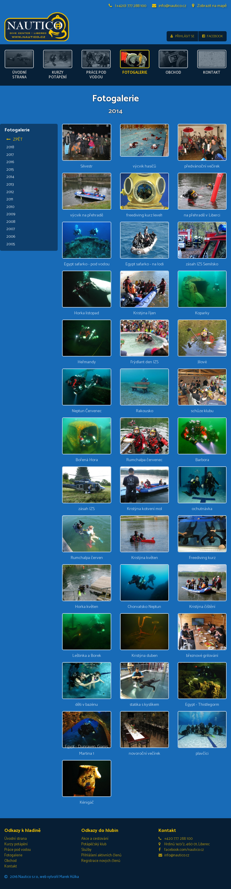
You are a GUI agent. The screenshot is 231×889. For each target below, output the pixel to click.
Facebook (212, 36)
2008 (10, 221)
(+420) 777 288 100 (127, 5)
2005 (10, 243)
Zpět (14, 139)
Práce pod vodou (17, 850)
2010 (10, 206)
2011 (9, 199)
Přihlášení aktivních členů (101, 855)
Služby (86, 850)
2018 (10, 147)
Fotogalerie (13, 855)
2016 (10, 161)
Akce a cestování (94, 838)
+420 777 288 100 (175, 838)
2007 (10, 228)
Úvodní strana (15, 838)
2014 (10, 176)
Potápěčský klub (93, 844)
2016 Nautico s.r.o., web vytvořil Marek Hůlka (41, 876)
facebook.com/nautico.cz (181, 850)
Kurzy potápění (16, 844)
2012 (10, 191)
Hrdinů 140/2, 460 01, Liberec (184, 844)
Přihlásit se (182, 36)
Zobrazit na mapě (209, 5)
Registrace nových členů (100, 861)
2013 (10, 184)
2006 (10, 236)
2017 (10, 154)
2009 (10, 214)
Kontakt (10, 866)
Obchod (10, 861)
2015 (10, 169)
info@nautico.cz (169, 5)
